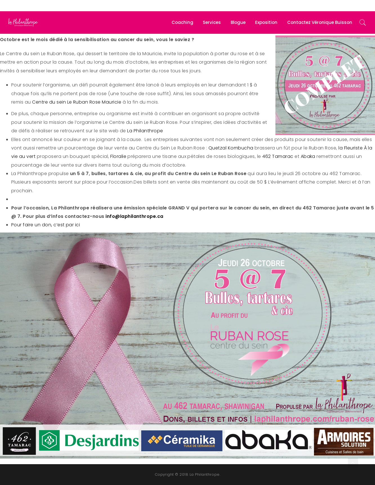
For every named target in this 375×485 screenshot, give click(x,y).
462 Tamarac (278, 156)
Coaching (182, 22)
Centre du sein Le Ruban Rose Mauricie (76, 102)
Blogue (238, 22)
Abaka (308, 156)
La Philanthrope (145, 131)
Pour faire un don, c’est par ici (46, 225)
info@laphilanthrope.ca (134, 216)
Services (212, 22)
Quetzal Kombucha (230, 148)
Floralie (118, 156)
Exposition (266, 22)
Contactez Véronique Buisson (319, 22)
